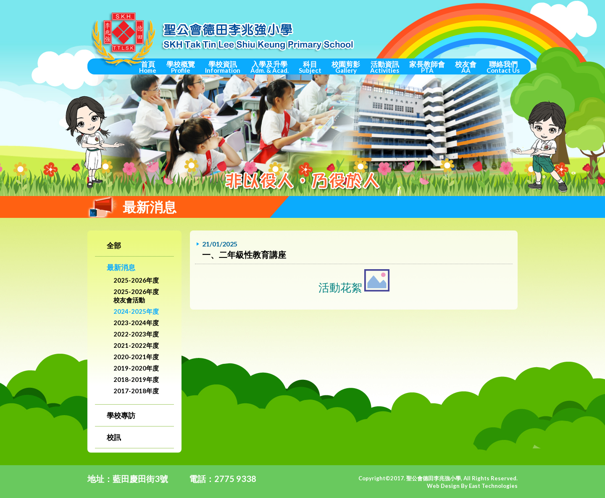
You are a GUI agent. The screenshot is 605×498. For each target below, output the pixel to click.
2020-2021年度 (136, 356)
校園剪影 (345, 67)
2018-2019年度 (136, 379)
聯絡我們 (503, 67)
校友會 (465, 67)
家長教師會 (427, 67)
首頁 (147, 67)
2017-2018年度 (136, 391)
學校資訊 (222, 67)
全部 (114, 245)
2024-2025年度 (136, 311)
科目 (310, 67)
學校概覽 (180, 67)
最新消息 (121, 267)
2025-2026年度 (136, 280)
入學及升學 (269, 67)
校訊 (114, 437)
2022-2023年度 (136, 334)
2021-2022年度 (136, 345)
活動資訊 (384, 67)
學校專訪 (121, 415)
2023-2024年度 (136, 322)
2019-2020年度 (136, 368)
